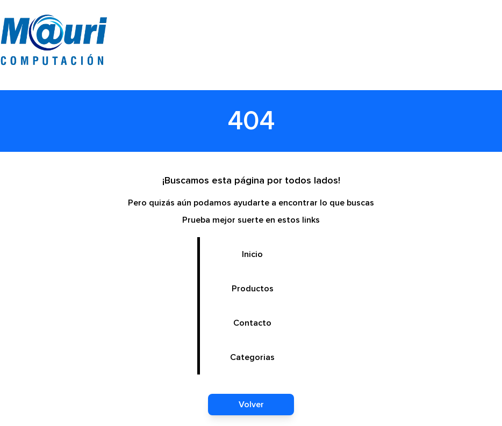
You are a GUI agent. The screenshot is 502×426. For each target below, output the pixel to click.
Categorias (252, 357)
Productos (253, 288)
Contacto (252, 323)
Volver (251, 404)
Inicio (252, 254)
